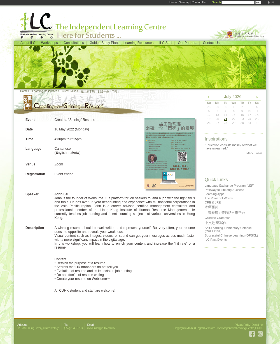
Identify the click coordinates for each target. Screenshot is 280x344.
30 (242, 123)
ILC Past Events (216, 239)
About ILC (27, 43)
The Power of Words (219, 198)
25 (256, 119)
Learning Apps (214, 194)
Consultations (74, 43)
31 (249, 123)
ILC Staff (165, 43)
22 (233, 119)
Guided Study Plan (104, 43)
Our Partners (187, 43)
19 (209, 119)
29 (233, 123)
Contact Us (199, 2)
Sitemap (184, 2)
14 (225, 114)
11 (256, 111)
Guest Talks (69, 91)
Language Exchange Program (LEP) (229, 185)
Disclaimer (257, 324)
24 (249, 119)
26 (209, 123)
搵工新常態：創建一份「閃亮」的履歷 (102, 91)
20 (217, 119)
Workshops (49, 43)
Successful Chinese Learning (231, 235)
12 (209, 114)
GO (258, 2)
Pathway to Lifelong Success (224, 189)
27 (217, 123)
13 (217, 114)
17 (249, 114)
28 (225, 123)
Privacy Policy (242, 324)
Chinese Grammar (217, 217)
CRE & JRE (213, 202)
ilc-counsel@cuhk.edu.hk (101, 328)
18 (256, 114)
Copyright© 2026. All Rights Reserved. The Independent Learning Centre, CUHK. (218, 328)
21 (225, 119)
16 (242, 114)
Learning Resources (138, 43)
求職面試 (211, 207)
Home (173, 2)
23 (242, 119)
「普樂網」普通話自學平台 (225, 213)
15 (233, 114)
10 (249, 111)
